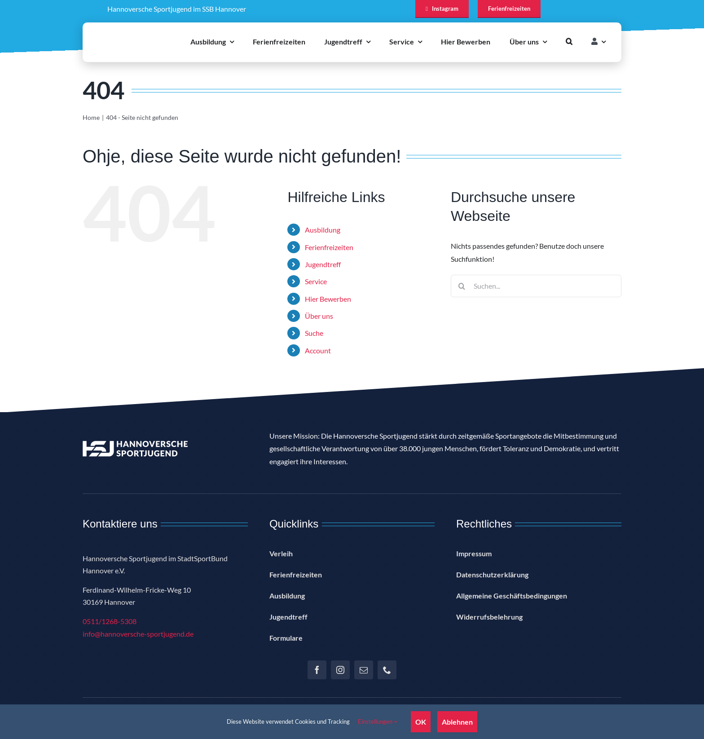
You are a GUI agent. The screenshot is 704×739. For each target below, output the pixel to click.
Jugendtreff (323, 264)
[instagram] (340, 669)
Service (316, 281)
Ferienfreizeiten (329, 247)
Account (318, 350)
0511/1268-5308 (109, 621)
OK (420, 721)
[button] (569, 41)
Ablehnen (457, 721)
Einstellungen (377, 721)
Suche (314, 333)
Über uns (319, 316)
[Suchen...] (536, 286)
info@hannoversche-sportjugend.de (138, 633)
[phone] (387, 669)
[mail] (363, 669)
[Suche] (462, 286)
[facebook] (317, 669)
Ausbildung (322, 229)
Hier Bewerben (328, 299)
